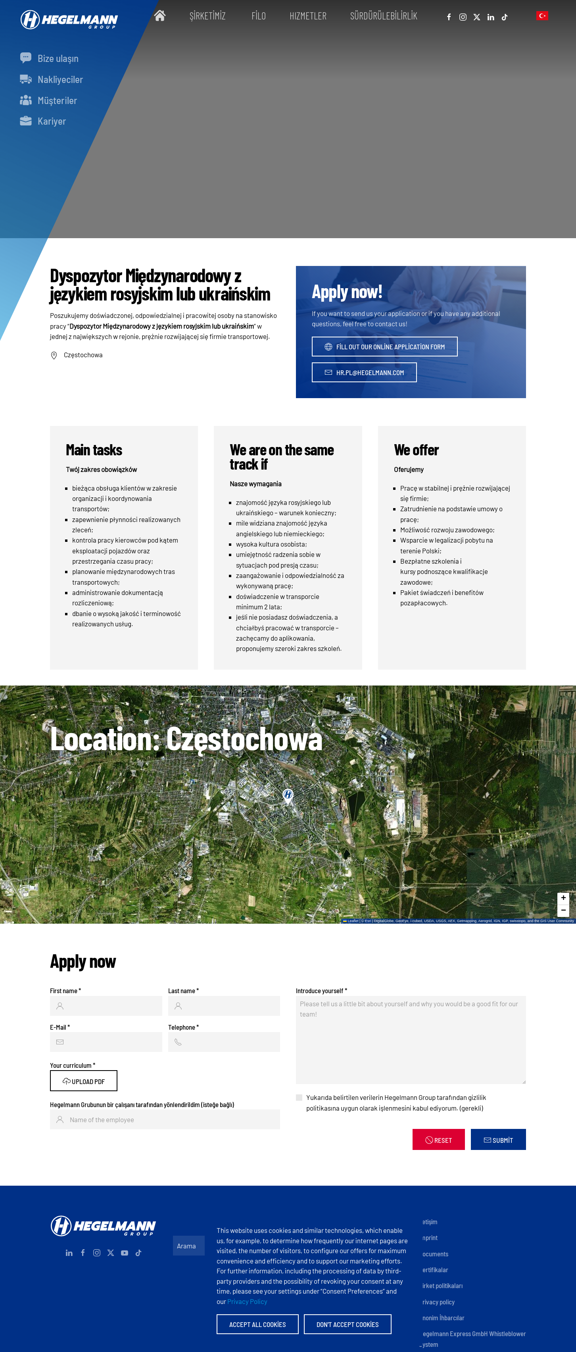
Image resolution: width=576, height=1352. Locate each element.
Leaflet (351, 921)
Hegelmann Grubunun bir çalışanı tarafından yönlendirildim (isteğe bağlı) (142, 1104)
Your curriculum (72, 1065)
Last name (183, 990)
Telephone (183, 1027)
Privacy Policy (247, 1301)
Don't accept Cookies (348, 1324)
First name (65, 990)
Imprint (428, 1237)
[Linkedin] (491, 15)
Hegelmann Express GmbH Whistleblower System (472, 1338)
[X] (477, 15)
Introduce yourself (321, 990)
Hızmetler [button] (308, 15)
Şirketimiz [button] (209, 15)
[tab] (331, 235)
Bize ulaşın (49, 58)
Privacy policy (437, 1302)
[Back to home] (67, 15)
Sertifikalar (433, 1269)
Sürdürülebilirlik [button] (383, 15)
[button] (542, 15)
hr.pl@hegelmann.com (364, 372)
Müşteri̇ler (48, 100)
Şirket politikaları (441, 1285)
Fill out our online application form (384, 347)
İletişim (428, 1221)
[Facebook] (449, 15)
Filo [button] (259, 15)
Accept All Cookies (257, 1324)
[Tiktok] (505, 15)
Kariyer (43, 121)
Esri (368, 921)
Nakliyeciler (51, 79)
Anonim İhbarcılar (442, 1317)
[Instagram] (463, 15)
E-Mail (60, 1027)
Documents (433, 1254)
